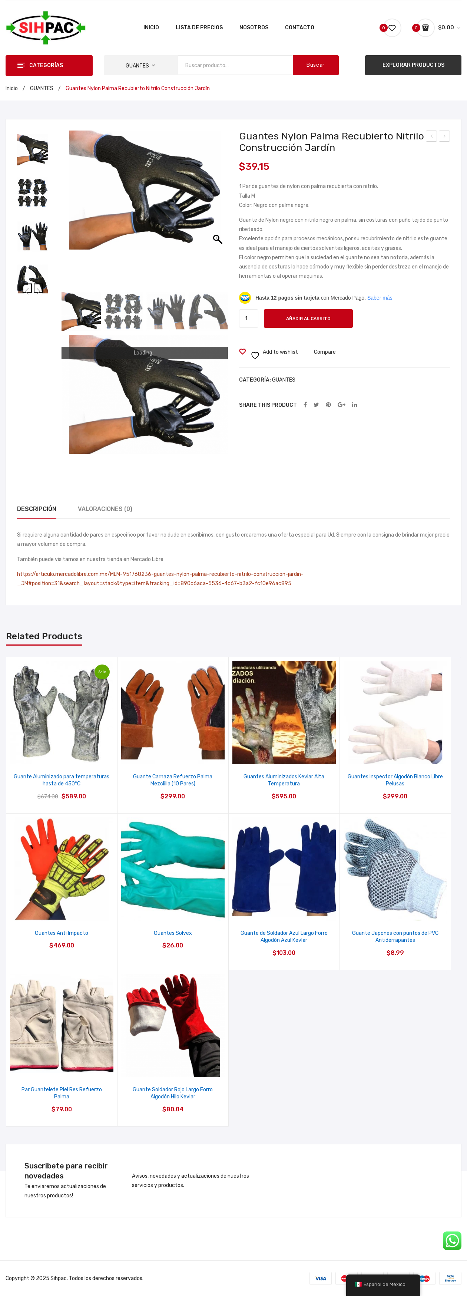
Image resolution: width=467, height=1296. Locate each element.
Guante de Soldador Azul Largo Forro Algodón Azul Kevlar (284, 937)
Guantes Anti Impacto (61, 933)
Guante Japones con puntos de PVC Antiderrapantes (395, 937)
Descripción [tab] (36, 508)
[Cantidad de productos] (248, 318)
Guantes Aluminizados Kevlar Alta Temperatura (284, 780)
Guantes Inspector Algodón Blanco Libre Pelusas (395, 780)
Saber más (380, 298)
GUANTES (41, 88)
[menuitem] (151, 27)
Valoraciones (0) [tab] (105, 508)
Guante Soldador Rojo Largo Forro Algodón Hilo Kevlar (173, 1093)
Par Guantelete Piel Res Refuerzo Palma (61, 1093)
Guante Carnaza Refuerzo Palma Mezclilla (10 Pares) (172, 780)
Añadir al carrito (308, 318)
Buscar (316, 65)
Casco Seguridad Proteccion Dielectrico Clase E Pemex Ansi (431, 137)
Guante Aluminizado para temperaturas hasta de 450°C (61, 780)
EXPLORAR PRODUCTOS (413, 65)
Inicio (12, 88)
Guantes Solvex (173, 933)
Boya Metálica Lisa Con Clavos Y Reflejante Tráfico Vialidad (444, 137)
